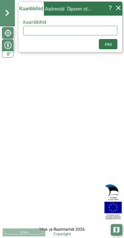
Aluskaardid (116, 229)
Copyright (62, 234)
